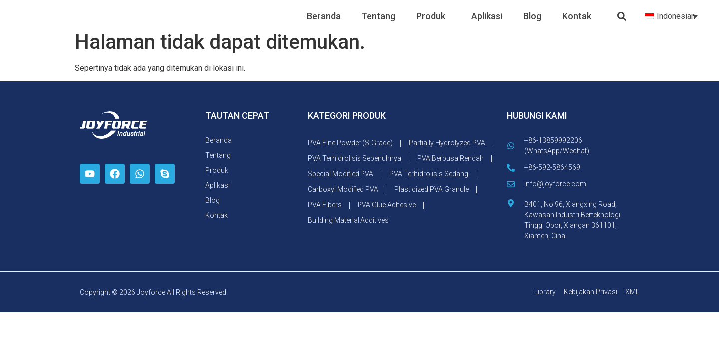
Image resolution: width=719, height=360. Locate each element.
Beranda (324, 24)
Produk (433, 24)
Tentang (378, 24)
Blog (532, 24)
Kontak (576, 24)
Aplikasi (486, 24)
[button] (622, 24)
